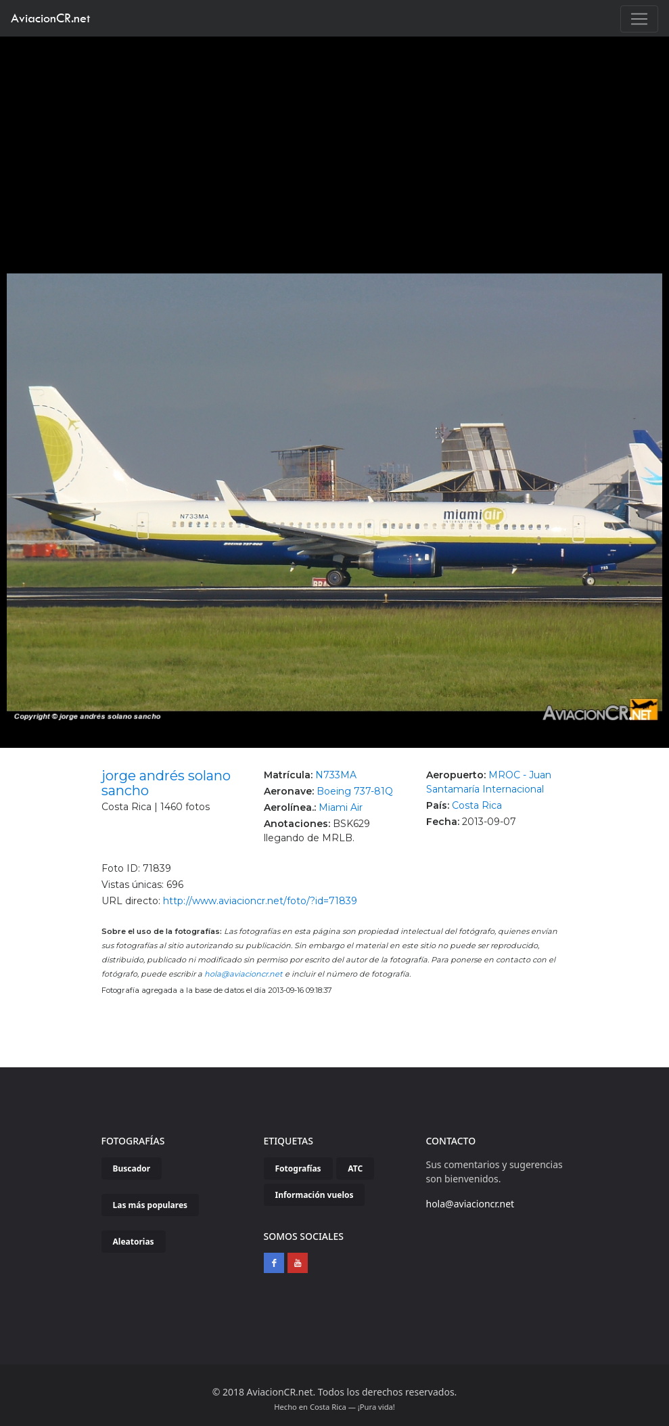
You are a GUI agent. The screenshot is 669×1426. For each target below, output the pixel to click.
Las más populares (150, 1205)
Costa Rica (477, 805)
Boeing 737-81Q (355, 791)
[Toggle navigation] (639, 18)
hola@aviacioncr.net (243, 974)
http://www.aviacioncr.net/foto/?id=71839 (260, 901)
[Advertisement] (334, 138)
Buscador (132, 1168)
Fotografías (298, 1168)
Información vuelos (314, 1195)
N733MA (335, 775)
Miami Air (341, 807)
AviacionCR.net (50, 18)
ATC (355, 1168)
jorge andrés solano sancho (166, 783)
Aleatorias (133, 1241)
